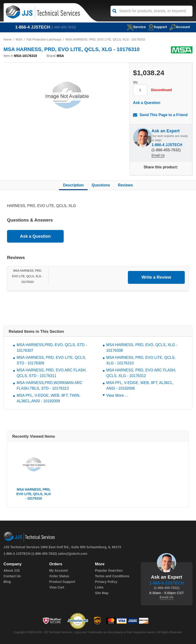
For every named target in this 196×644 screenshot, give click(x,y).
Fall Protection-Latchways (43, 39)
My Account (58, 570)
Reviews (125, 185)
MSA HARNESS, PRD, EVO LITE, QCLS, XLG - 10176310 (27, 276)
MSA (19, 39)
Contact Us (12, 576)
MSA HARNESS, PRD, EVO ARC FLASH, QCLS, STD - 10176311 (52, 373)
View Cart (56, 587)
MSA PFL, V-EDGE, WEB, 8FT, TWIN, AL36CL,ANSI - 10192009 (48, 398)
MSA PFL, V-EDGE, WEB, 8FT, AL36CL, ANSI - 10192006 (140, 385)
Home (8, 39)
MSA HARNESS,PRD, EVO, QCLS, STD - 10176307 (52, 347)
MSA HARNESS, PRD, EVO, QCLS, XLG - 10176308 (142, 347)
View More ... (117, 395)
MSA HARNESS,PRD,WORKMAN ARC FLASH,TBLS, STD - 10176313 (49, 385)
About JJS (12, 570)
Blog (7, 582)
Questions (101, 185)
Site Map (102, 593)
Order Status (59, 576)
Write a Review (156, 277)
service (136, 27)
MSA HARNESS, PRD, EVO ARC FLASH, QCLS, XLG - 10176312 (141, 373)
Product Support (62, 582)
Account (180, 27)
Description (73, 185)
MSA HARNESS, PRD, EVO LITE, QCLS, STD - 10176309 (51, 360)
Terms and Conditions (112, 576)
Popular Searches (109, 570)
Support (157, 27)
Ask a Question (146, 103)
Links (99, 587)
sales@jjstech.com (72, 553)
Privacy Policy (106, 582)
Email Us (158, 155)
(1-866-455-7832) (63, 27)
